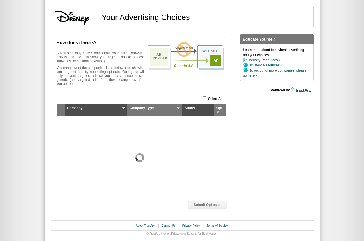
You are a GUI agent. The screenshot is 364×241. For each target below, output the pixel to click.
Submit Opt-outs (207, 205)
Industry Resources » (264, 60)
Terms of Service (217, 225)
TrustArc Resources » (265, 65)
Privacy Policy (191, 225)
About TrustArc (146, 225)
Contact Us (169, 225)
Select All (215, 99)
